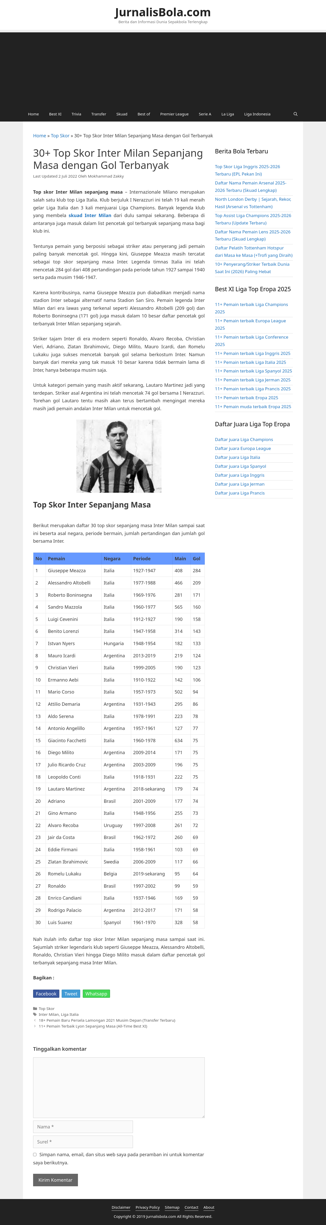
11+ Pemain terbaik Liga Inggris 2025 (253, 353)
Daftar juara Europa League (243, 448)
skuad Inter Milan (90, 215)
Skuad (121, 113)
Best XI (55, 113)
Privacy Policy (147, 1207)
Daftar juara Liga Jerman (240, 484)
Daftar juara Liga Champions (244, 439)
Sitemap (172, 1207)
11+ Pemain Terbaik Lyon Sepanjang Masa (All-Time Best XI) (93, 1026)
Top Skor (60, 135)
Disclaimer (121, 1207)
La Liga (227, 113)
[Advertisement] (163, 68)
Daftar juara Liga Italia (237, 457)
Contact (191, 1207)
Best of (144, 113)
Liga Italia (70, 1014)
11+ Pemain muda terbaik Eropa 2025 (253, 406)
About (208, 1207)
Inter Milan (49, 1014)
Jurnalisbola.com (161, 1216)
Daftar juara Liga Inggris (239, 475)
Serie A (205, 113)
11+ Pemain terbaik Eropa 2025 (246, 398)
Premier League (174, 113)
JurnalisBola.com (163, 12)
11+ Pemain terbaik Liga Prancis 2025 (253, 389)
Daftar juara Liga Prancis (240, 493)
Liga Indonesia (257, 113)
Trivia (76, 113)
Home (33, 113)
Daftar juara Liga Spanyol (240, 466)
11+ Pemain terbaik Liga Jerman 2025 (253, 380)
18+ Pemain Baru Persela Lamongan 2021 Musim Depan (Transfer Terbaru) (107, 1020)
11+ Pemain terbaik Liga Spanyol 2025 (253, 371)
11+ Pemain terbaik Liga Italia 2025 (250, 362)
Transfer (98, 113)
